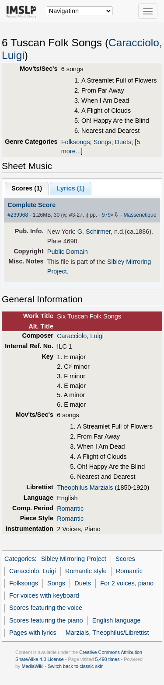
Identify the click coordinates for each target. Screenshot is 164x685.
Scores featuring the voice (45, 607)
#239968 (17, 215)
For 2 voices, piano (127, 583)
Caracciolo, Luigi (80, 335)
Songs (103, 141)
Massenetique (140, 215)
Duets (123, 141)
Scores (125, 558)
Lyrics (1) (71, 188)
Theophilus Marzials (85, 487)
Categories (19, 558)
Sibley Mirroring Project (73, 558)
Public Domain (67, 251)
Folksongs (75, 141)
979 (106, 215)
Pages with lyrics (32, 632)
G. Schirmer (94, 231)
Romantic (70, 508)
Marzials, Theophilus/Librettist (107, 632)
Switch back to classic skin (76, 666)
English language (116, 620)
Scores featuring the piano (46, 620)
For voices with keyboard (44, 595)
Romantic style (86, 570)
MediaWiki (32, 666)
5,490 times (107, 659)
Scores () (26, 188)
